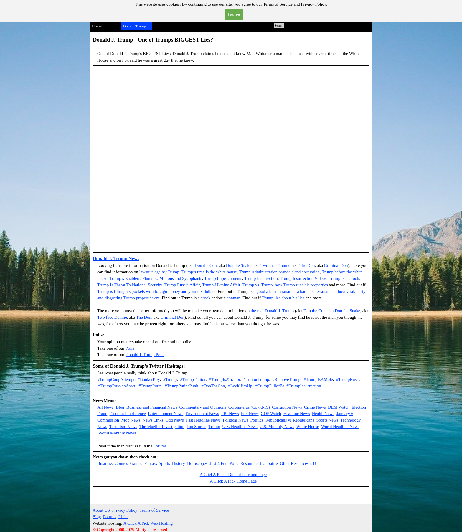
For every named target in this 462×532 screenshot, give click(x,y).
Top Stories (196, 426)
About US (101, 510)
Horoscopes (197, 463)
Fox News (250, 413)
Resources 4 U (252, 463)
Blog (120, 407)
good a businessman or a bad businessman (293, 291)
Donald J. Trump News (116, 258)
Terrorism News (123, 426)
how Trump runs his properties (301, 284)
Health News (323, 413)
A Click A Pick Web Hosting (148, 523)
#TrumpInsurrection (303, 386)
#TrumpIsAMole (318, 379)
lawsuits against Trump (159, 272)
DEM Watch (338, 407)
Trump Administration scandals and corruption (279, 272)
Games (136, 463)
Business (105, 463)
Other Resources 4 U (298, 463)
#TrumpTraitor (193, 379)
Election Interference (128, 413)
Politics (256, 420)
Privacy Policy (124, 510)
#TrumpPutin (149, 386)
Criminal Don (336, 265)
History (178, 463)
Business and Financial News (151, 407)
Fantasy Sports (157, 463)
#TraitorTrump (256, 379)
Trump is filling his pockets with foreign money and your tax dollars (156, 291)
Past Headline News (203, 420)
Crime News (315, 407)
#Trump (170, 379)
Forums (160, 446)
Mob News (131, 420)
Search (279, 25)
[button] (231, 159)
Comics (121, 463)
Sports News (327, 420)
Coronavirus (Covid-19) (249, 407)
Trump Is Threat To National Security (129, 284)
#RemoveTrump (286, 379)
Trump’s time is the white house (209, 272)
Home (97, 26)
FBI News (230, 413)
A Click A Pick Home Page (233, 481)
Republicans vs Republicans (289, 420)
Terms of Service (154, 510)
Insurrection (267, 278)
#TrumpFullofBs (269, 386)
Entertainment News (165, 413)
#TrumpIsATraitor (224, 379)
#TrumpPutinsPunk (181, 386)
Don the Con (206, 265)
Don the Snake (238, 265)
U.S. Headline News (240, 426)
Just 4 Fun (218, 463)
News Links (153, 420)
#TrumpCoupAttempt (116, 379)
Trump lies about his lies (283, 297)
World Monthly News (117, 433)
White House (307, 426)
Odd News (174, 420)
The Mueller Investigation (161, 426)
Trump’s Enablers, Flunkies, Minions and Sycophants (156, 278)
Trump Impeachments (223, 278)
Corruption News (287, 407)
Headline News (296, 413)
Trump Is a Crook (344, 278)
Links (123, 516)
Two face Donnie (276, 265)
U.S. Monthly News (277, 426)
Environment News (202, 413)
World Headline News (340, 426)
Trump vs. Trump (257, 284)
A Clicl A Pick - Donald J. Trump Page (233, 474)
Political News (235, 420)
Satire (273, 463)
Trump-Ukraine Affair (221, 284)
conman (233, 297)
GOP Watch (271, 413)
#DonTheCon (213, 386)
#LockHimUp (240, 386)
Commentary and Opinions (202, 407)
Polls (130, 348)
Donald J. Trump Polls (145, 354)
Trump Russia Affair (182, 284)
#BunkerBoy (149, 379)
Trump (250, 278)
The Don (307, 265)
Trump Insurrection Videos (303, 278)
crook (205, 297)
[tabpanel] (231, 51)
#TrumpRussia (349, 379)
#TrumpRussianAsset (117, 386)
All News (105, 407)
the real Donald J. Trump (272, 310)
